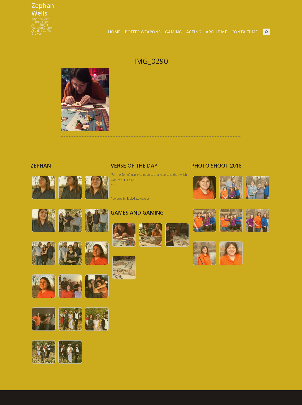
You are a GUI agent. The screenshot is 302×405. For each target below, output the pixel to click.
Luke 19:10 (130, 180)
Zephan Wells (42, 9)
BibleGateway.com (138, 198)
